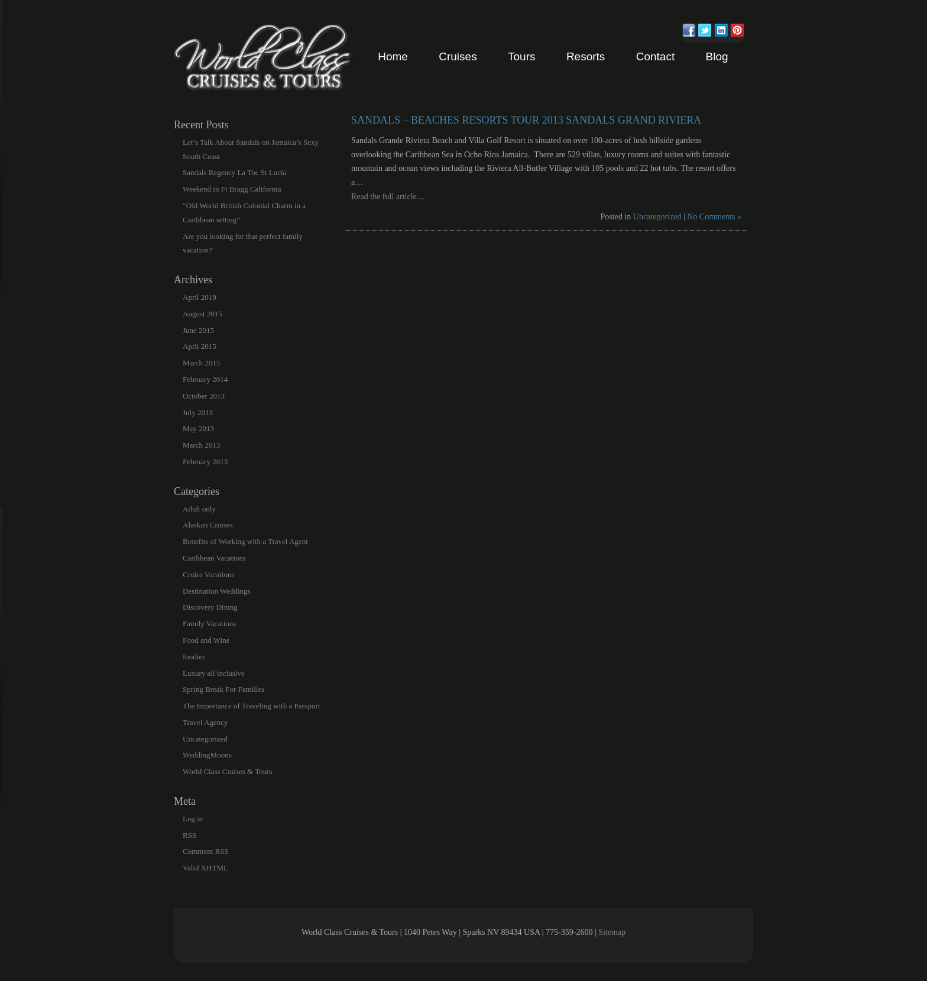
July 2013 (198, 412)
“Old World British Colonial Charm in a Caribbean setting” (244, 212)
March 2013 (201, 445)
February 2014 (205, 379)
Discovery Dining (210, 607)
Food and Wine (206, 640)
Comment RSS (206, 851)
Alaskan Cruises (208, 524)
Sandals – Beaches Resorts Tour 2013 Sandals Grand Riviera (526, 120)
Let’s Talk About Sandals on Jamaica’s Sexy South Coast (251, 149)
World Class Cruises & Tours (228, 771)
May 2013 (198, 428)
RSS (189, 835)
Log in (193, 818)
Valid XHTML (205, 867)
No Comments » (714, 216)
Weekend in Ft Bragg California (232, 188)
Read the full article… (388, 196)
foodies (194, 656)
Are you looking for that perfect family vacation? (243, 243)
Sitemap (611, 932)
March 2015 (201, 362)
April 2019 (199, 297)
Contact (655, 56)
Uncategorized (657, 216)
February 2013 (205, 461)
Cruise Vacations (209, 574)
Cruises (458, 56)
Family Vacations (209, 623)
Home (393, 56)
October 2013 (204, 395)
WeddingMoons (207, 754)
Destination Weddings (217, 591)
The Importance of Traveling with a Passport (251, 705)
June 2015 (198, 330)
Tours (521, 56)
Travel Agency (205, 722)
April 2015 (199, 346)
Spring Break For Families (223, 689)
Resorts (585, 56)
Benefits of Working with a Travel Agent (245, 541)
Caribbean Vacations (214, 557)
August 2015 (202, 313)
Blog (717, 56)
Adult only (199, 508)
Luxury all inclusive (214, 673)
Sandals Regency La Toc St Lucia (234, 172)
